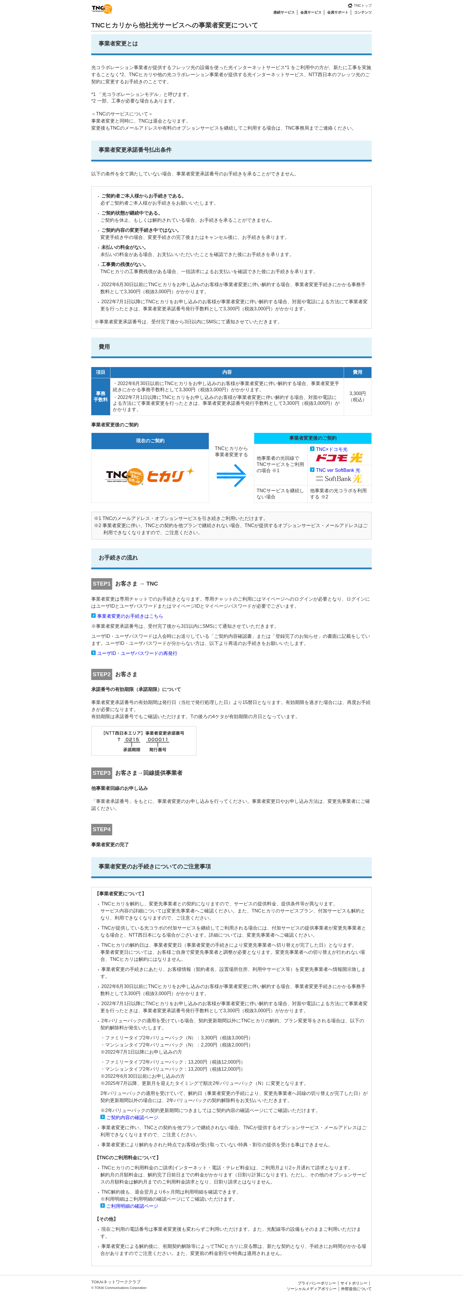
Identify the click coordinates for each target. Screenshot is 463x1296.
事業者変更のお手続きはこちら (130, 616)
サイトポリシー (353, 1283)
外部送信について (356, 1289)
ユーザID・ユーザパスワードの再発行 (137, 653)
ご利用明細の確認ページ (132, 1206)
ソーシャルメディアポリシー (312, 1289)
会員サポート (337, 12)
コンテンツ (363, 12)
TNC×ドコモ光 (331, 449)
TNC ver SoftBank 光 (338, 470)
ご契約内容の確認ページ (132, 1117)
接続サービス (284, 12)
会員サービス (311, 12)
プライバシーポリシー (317, 1283)
